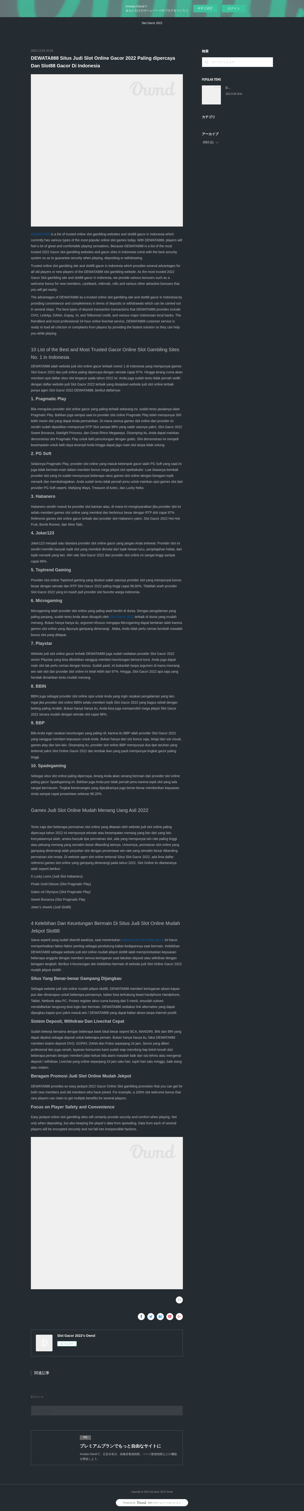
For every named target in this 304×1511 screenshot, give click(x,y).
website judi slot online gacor (142, 940)
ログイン (234, 8)
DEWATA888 (40, 234)
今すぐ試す (205, 8)
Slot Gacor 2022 (152, 23)
